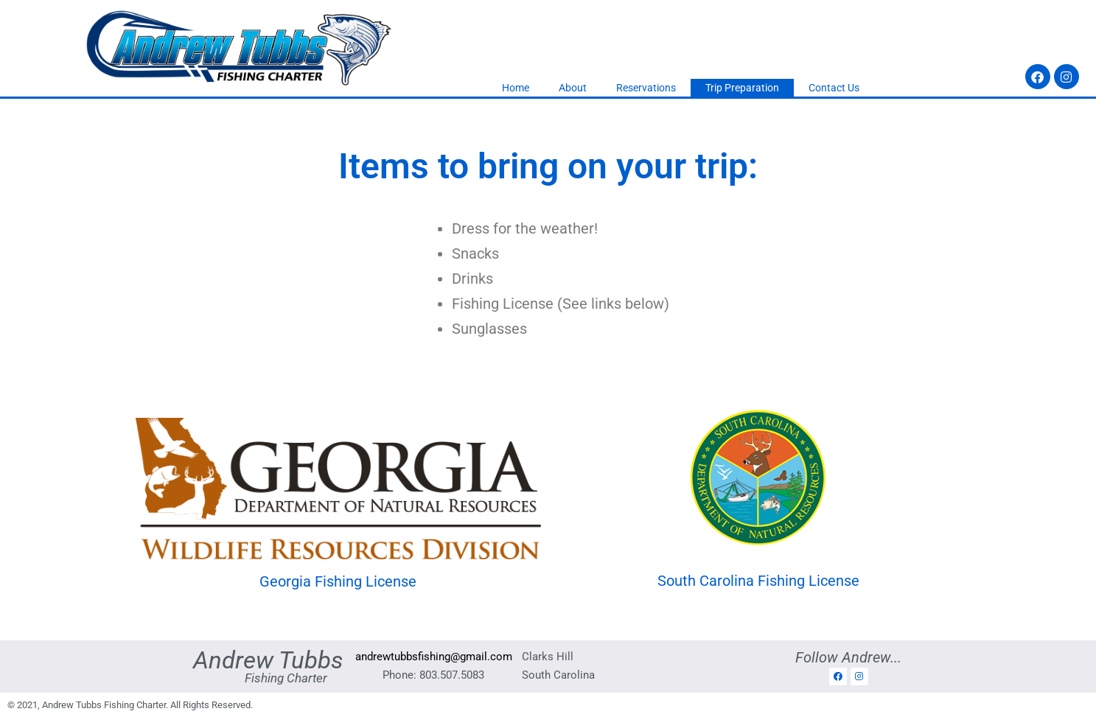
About (573, 88)
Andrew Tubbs (268, 660)
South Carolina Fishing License (758, 581)
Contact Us (834, 88)
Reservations (646, 88)
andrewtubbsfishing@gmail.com (433, 656)
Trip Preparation (742, 88)
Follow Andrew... (848, 657)
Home (515, 88)
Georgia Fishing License (337, 581)
